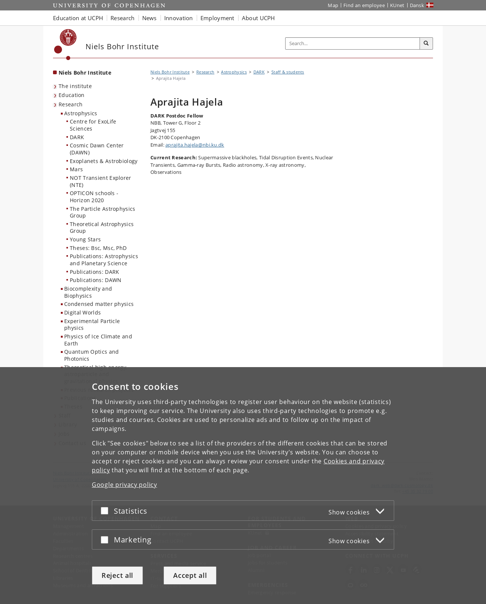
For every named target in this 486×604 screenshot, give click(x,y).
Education (72, 94)
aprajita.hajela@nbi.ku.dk (194, 144)
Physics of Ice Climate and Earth (98, 340)
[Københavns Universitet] (65, 44)
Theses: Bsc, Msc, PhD (98, 247)
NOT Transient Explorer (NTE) (100, 181)
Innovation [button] (178, 18)
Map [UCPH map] (333, 5)
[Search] (426, 43)
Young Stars (85, 239)
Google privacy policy (124, 485)
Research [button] (122, 18)
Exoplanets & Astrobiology (104, 161)
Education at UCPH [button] (78, 18)
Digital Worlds (82, 312)
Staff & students (287, 72)
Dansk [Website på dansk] (417, 5)
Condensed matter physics (99, 303)
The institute (75, 86)
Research (70, 104)
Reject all (117, 575)
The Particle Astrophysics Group (102, 212)
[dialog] (243, 485)
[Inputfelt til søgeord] (352, 43)
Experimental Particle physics (92, 324)
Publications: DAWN (95, 280)
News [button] (149, 18)
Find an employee (364, 5)
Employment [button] (217, 18)
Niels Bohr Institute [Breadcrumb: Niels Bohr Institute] (170, 72)
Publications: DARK (94, 271)
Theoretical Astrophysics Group (102, 227)
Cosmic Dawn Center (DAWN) (97, 149)
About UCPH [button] (258, 18)
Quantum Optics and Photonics (91, 355)
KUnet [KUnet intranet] (397, 5)
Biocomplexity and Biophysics (88, 292)
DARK (77, 137)
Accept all (190, 575)
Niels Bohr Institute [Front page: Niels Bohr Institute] (85, 72)
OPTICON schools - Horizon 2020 (94, 197)
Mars (76, 169)
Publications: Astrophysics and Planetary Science (104, 260)
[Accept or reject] (106, 510)
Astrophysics (80, 113)
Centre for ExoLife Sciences (93, 125)
